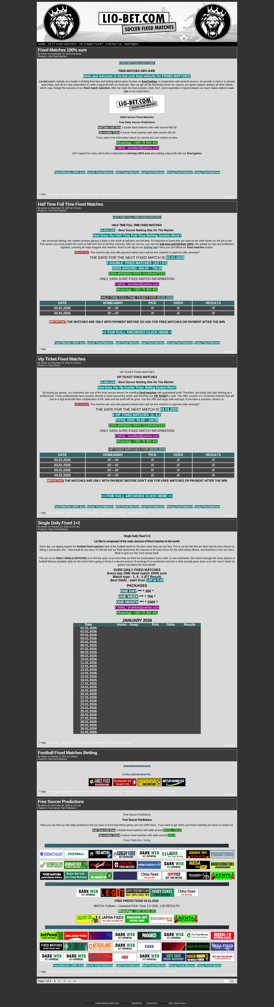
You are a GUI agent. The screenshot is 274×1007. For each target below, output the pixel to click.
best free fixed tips (106, 971)
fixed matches (67, 194)
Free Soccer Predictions (61, 801)
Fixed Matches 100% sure (62, 49)
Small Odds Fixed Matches (92, 742)
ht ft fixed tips (117, 791)
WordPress (137, 1003)
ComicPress (151, 1003)
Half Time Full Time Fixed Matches (70, 204)
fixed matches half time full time (62, 349)
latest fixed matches (90, 513)
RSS (171, 1003)
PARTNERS (131, 44)
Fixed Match (54, 365)
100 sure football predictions (60, 971)
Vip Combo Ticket (91, 44)
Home (42, 44)
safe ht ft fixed (128, 349)
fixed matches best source (87, 194)
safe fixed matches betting (107, 349)
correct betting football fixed (96, 791)
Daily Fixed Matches (58, 529)
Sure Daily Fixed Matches (118, 742)
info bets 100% (72, 513)
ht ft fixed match (86, 349)
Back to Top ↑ (181, 1003)
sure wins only (168, 971)
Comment (229, 197)
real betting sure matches (147, 971)
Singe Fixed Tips (69, 742)
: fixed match (53, 194)
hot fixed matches (110, 194)
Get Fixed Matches (57, 210)
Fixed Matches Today (137, 840)
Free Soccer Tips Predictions (62, 808)
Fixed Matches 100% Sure (137, 22)
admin (44, 54)
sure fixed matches (137, 513)
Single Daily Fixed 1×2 (59, 522)
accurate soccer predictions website (64, 791)
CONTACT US (114, 44)
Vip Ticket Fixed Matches (61, 358)
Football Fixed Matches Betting (67, 752)
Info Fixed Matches (57, 56)
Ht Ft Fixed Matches (62, 44)
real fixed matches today (163, 791)
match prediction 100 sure (113, 513)
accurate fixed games (85, 971)
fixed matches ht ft (125, 971)
